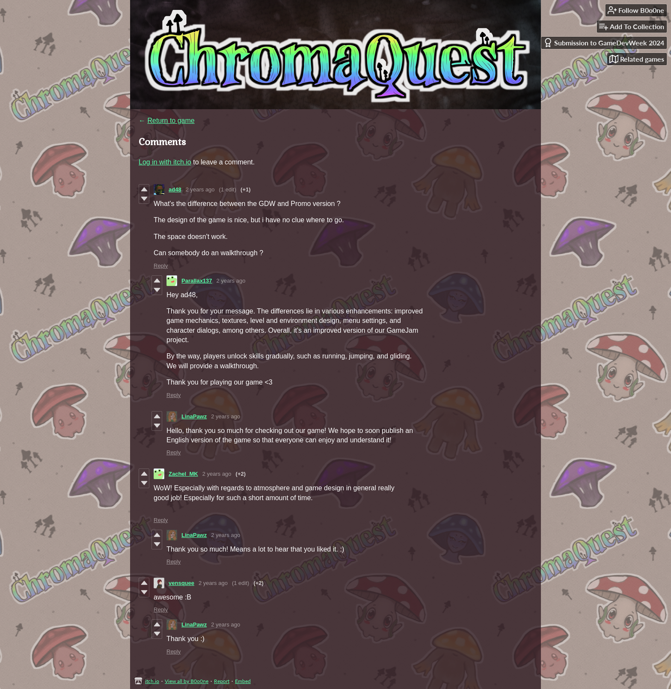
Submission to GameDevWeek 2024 (603, 42)
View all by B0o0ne (186, 681)
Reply (161, 265)
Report (221, 681)
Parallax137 (196, 280)
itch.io (152, 681)
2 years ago (200, 189)
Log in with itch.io (165, 162)
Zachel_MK (183, 474)
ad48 (175, 189)
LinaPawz (194, 416)
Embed (243, 681)
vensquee (181, 583)
